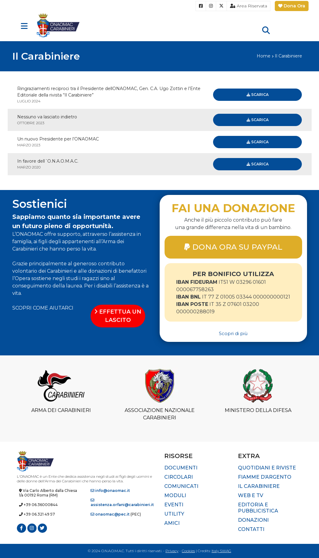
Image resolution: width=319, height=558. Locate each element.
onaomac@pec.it (110, 514)
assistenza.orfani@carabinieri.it (122, 502)
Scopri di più (233, 333)
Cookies (188, 550)
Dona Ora (291, 6)
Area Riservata (248, 6)
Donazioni (253, 520)
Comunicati (181, 486)
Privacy (171, 550)
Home (263, 56)
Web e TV (250, 495)
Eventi (173, 505)
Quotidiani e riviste (267, 468)
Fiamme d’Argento (264, 477)
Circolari (178, 477)
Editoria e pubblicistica (258, 508)
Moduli (175, 495)
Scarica (258, 94)
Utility (174, 514)
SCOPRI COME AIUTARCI (42, 308)
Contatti (251, 529)
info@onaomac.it (110, 490)
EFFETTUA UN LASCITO (117, 315)
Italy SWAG (221, 550)
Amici (172, 523)
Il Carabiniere (259, 486)
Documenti (180, 468)
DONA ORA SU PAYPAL (233, 246)
